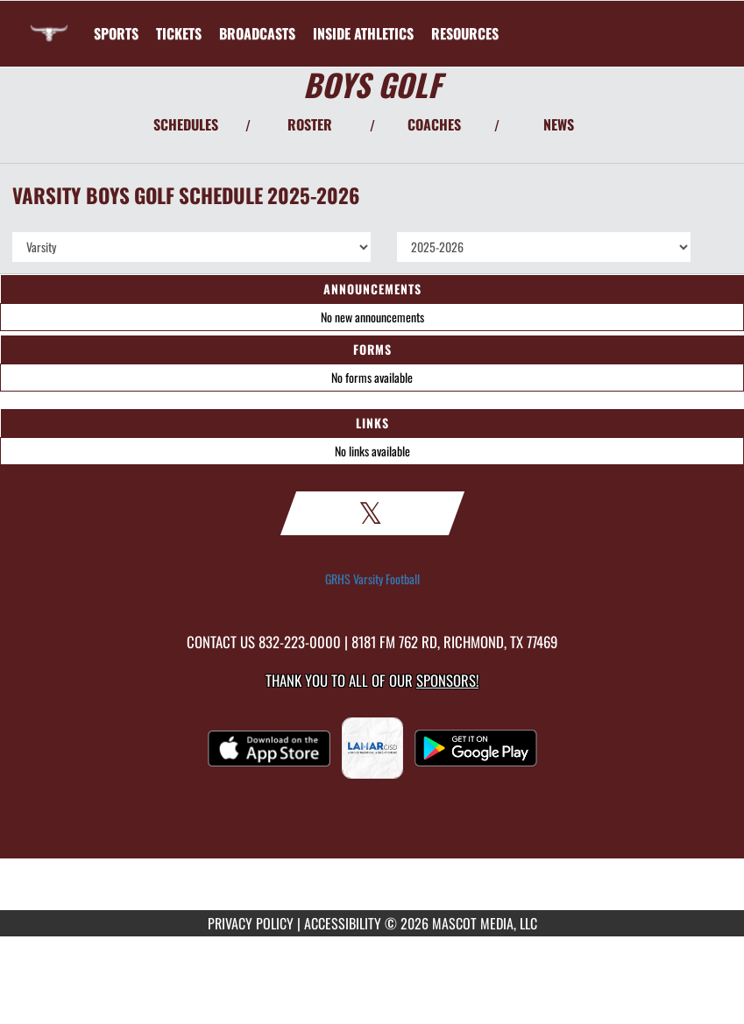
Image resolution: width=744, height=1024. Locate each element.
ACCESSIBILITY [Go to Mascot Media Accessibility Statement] (342, 923)
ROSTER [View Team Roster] (309, 124)
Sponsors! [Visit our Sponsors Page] (447, 680)
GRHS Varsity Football (372, 579)
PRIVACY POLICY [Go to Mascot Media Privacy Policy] (251, 923)
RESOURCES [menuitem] (465, 33)
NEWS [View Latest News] (558, 124)
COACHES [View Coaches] (434, 124)
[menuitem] (178, 33)
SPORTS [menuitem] (116, 33)
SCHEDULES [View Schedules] (185, 124)
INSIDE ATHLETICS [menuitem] (363, 33)
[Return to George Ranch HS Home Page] (49, 23)
